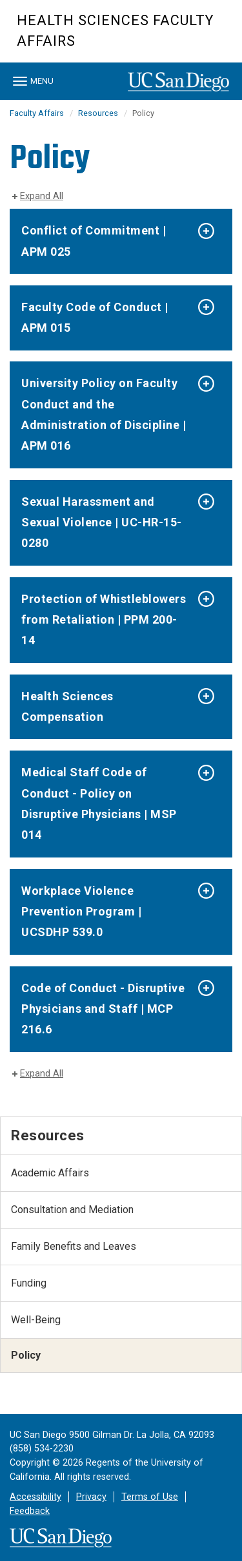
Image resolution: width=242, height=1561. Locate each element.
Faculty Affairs (37, 113)
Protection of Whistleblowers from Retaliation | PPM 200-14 (103, 619)
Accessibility (35, 1496)
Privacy (91, 1496)
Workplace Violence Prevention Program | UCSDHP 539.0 (81, 911)
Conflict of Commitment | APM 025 (93, 241)
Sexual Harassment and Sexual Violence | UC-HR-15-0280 (101, 522)
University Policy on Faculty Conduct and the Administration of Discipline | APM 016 (103, 414)
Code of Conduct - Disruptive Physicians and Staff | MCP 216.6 (103, 1009)
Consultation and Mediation (72, 1209)
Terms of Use (149, 1496)
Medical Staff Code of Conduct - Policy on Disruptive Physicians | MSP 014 (99, 803)
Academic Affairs (50, 1173)
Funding (28, 1283)
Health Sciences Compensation (67, 706)
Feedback (30, 1511)
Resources (98, 113)
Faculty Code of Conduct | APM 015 (94, 317)
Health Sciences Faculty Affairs (115, 30)
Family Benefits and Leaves (73, 1246)
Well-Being (36, 1320)
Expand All (41, 196)
